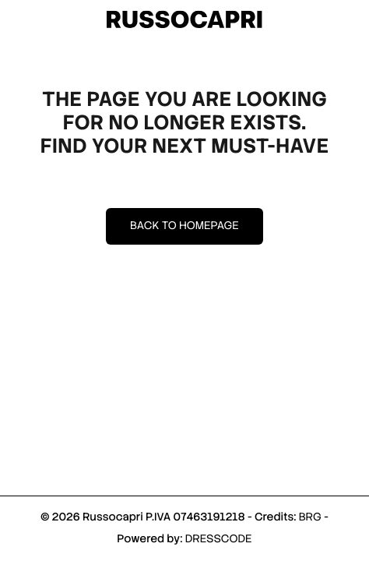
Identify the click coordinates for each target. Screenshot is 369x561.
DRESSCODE (218, 539)
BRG (310, 517)
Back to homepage (184, 226)
